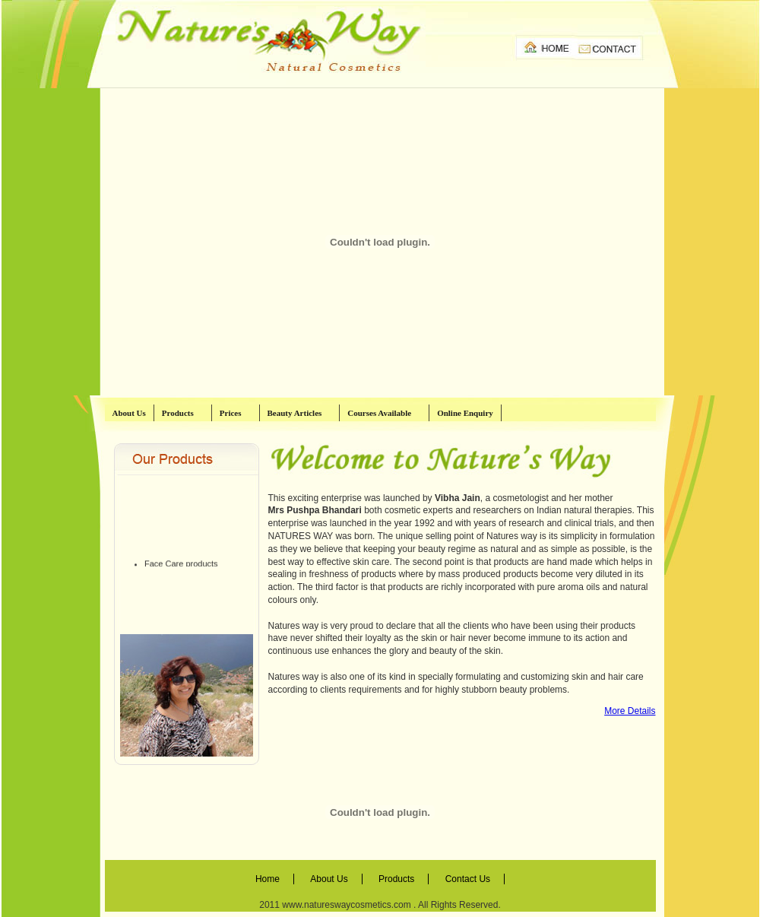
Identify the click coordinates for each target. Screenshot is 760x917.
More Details (629, 711)
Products (184, 412)
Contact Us (467, 879)
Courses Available (385, 412)
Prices (237, 412)
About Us (129, 412)
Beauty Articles (301, 412)
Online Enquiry (465, 412)
